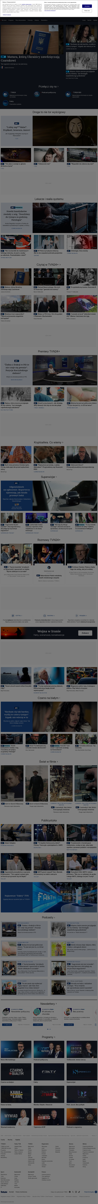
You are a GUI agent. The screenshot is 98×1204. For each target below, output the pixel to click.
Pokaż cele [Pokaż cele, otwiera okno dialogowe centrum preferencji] (87, 10)
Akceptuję (87, 6)
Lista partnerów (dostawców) (50, 10)
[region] (49, 8)
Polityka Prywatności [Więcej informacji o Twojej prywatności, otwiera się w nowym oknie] (7, 14)
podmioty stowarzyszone (26, 4)
